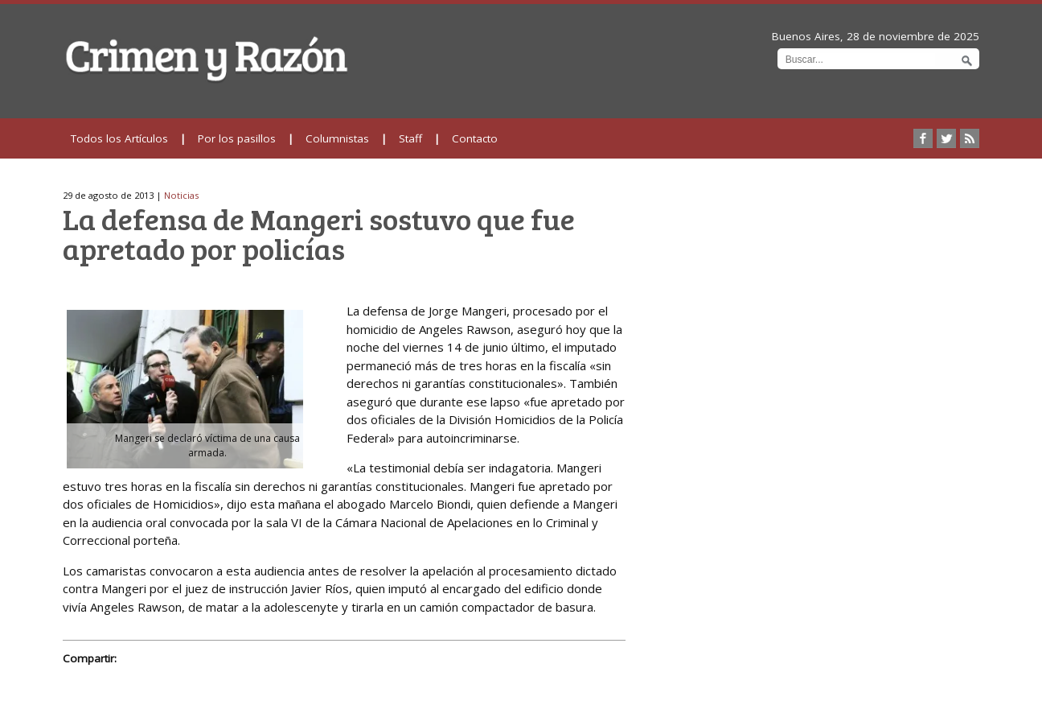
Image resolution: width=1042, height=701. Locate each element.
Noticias (181, 195)
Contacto (475, 138)
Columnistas (337, 138)
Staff (410, 138)
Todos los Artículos (119, 138)
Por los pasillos (237, 138)
